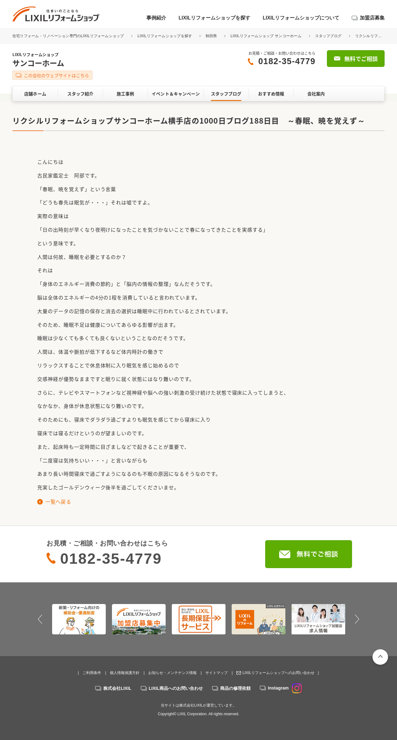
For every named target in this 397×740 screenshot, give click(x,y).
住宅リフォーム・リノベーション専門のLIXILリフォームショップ (68, 36)
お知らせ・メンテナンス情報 (172, 673)
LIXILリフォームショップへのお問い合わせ (278, 673)
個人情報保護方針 (125, 673)
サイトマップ (216, 673)
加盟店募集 (372, 17)
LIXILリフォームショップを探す (214, 17)
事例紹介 (156, 17)
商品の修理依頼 (235, 688)
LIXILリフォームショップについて (301, 17)
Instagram (285, 687)
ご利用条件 (92, 673)
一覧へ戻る (58, 501)
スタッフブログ (328, 36)
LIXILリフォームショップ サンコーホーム (265, 36)
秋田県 (211, 36)
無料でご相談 (361, 59)
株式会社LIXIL (117, 688)
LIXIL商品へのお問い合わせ (176, 688)
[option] (79, 619)
